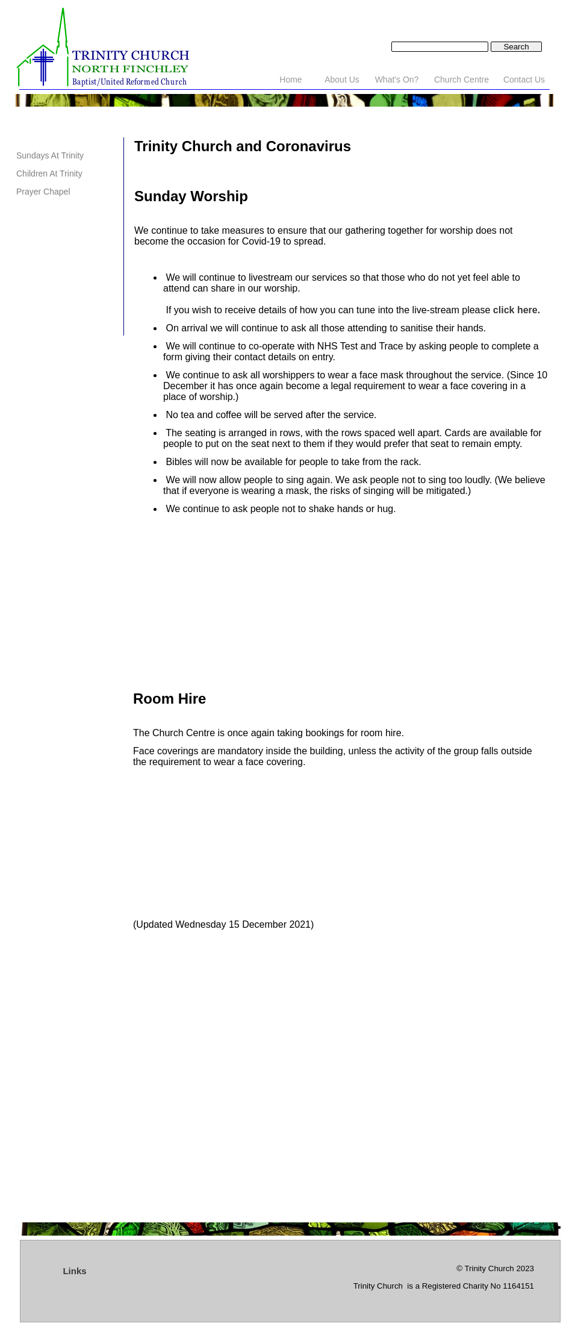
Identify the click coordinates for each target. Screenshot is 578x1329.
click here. (516, 310)
